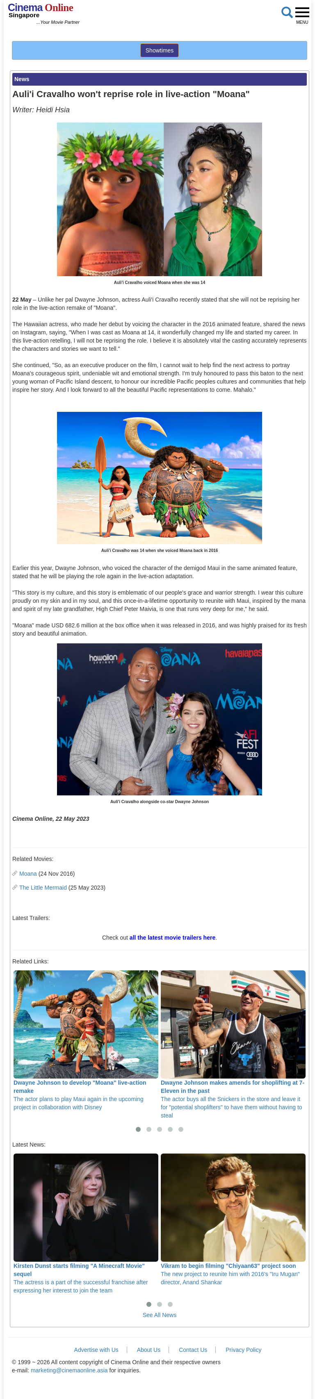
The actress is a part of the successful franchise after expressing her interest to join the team (86, 1224)
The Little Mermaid (43, 887)
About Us (149, 1350)
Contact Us (193, 1350)
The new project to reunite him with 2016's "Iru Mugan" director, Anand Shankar (233, 1220)
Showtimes (159, 50)
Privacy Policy (243, 1350)
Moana (28, 873)
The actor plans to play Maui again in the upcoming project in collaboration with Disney (86, 1040)
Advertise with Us (96, 1350)
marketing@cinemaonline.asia (69, 1370)
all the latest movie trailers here (172, 937)
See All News (159, 1315)
